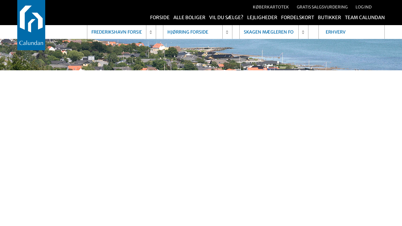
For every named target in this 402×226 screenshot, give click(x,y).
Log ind (364, 7)
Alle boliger (189, 17)
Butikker (329, 17)
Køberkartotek (271, 7)
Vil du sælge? (226, 17)
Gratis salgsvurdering (322, 7)
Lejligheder (262, 17)
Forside (160, 17)
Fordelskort (297, 17)
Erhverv (335, 32)
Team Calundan (365, 17)
